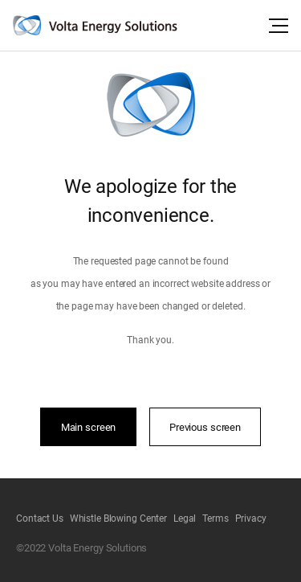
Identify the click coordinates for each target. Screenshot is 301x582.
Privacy (250, 518)
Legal (184, 518)
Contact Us (39, 518)
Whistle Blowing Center (118, 518)
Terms (215, 518)
